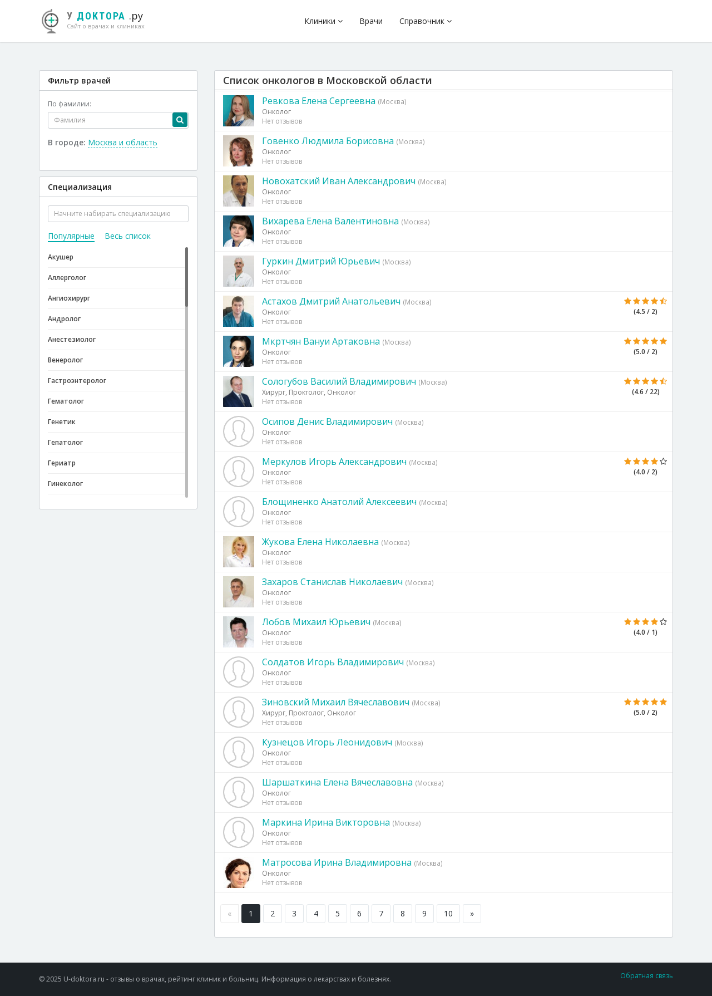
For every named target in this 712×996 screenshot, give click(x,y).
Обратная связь (646, 975)
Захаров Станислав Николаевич (332, 582)
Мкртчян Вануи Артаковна (321, 341)
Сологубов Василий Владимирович (339, 381)
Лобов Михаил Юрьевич (316, 622)
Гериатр (62, 463)
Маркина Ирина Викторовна (326, 822)
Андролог (64, 318)
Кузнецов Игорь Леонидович (327, 742)
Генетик (62, 421)
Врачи (371, 21)
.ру (97, 19)
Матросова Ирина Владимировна (337, 862)
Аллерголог (67, 277)
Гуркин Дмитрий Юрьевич (321, 261)
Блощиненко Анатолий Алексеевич (339, 501)
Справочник (425, 21)
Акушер (60, 257)
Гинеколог (65, 483)
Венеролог (65, 360)
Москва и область (122, 142)
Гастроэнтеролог (77, 380)
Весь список (128, 235)
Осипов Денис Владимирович (327, 421)
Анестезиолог (72, 339)
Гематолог (66, 401)
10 (448, 913)
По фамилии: (69, 104)
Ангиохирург (69, 298)
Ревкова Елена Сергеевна (318, 101)
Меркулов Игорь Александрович (334, 461)
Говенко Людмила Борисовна (328, 141)
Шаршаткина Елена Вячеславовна (337, 782)
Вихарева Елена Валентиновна (330, 221)
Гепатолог (65, 442)
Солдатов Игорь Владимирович (333, 662)
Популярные (71, 235)
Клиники (323, 21)
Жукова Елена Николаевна (320, 542)
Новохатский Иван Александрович (339, 181)
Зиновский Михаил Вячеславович (335, 702)
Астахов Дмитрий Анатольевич (331, 301)
